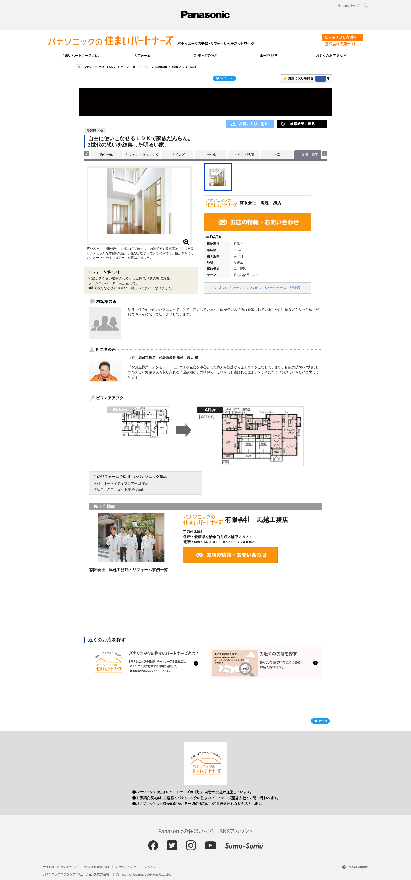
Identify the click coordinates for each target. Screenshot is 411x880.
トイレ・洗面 (244, 155)
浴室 (276, 155)
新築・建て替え (205, 55)
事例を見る (268, 55)
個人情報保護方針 (96, 867)
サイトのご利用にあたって (60, 867)
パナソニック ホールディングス (136, 867)
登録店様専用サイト (340, 43)
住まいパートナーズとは (80, 55)
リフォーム (143, 55)
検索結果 (178, 66)
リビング (178, 155)
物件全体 (106, 155)
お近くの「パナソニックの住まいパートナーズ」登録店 (257, 288)
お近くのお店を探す (331, 55)
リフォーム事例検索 (154, 66)
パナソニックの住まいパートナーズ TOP (109, 66)
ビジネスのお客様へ (341, 37)
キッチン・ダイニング (142, 155)
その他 (211, 155)
